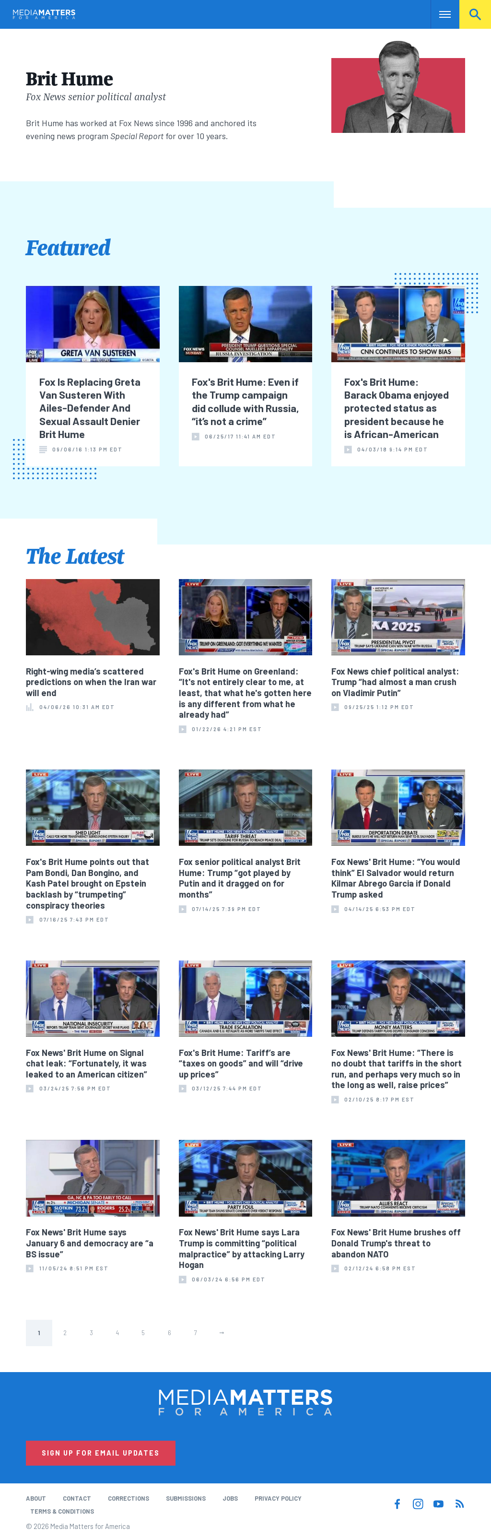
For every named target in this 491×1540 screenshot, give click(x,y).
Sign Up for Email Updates (101, 1453)
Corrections (128, 1498)
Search (475, 14)
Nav (439, 14)
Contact (77, 1498)
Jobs (230, 1498)
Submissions (186, 1498)
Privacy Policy (278, 1498)
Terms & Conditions (62, 1511)
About (36, 1498)
